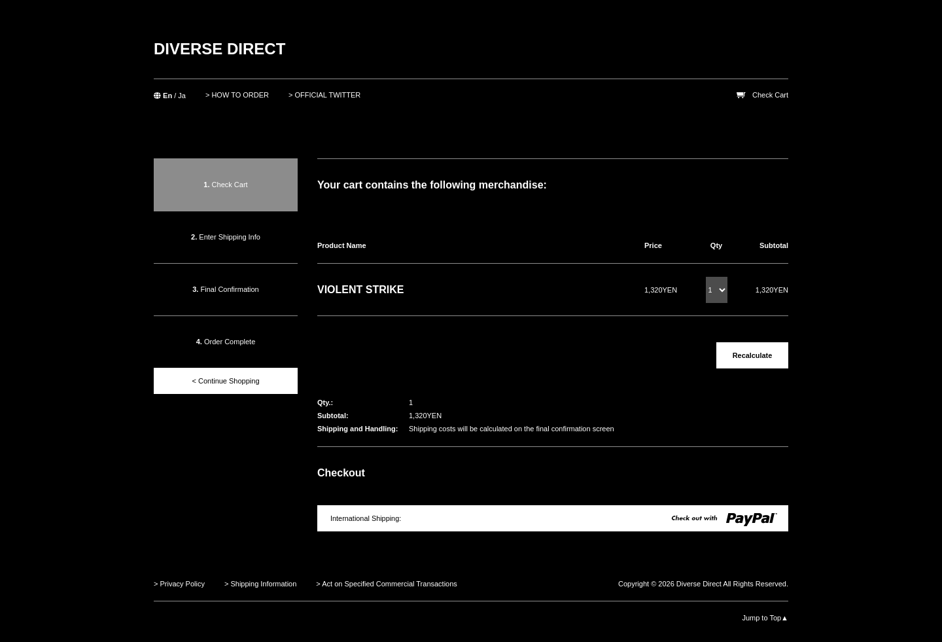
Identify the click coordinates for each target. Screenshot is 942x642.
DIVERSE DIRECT (219, 48)
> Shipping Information (260, 584)
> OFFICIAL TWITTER (324, 95)
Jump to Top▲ (765, 618)
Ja (182, 95)
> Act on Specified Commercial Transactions (386, 584)
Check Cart (770, 95)
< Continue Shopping (225, 381)
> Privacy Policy (179, 584)
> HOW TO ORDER (237, 95)
